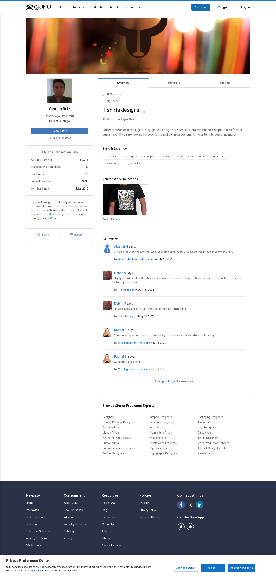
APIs (104, 531)
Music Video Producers (164, 443)
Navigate (33, 495)
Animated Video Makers (117, 437)
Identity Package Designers (119, 422)
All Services (112, 94)
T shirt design (126, 289)
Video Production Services (213, 443)
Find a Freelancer (36, 517)
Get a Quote (59, 130)
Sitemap (107, 538)
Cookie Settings (111, 545)
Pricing (68, 538)
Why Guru (69, 517)
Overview (123, 82)
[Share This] (144, 111)
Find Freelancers (72, 7)
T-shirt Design (111, 219)
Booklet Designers (113, 453)
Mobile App (108, 524)
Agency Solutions (36, 538)
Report (76, 234)
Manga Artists (111, 432)
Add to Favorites (59, 138)
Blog (104, 510)
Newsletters (205, 453)
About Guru (71, 502)
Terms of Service (150, 517)
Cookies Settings (186, 567)
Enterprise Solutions (38, 531)
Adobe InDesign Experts (212, 448)
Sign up (159, 381)
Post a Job (201, 7)
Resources (110, 495)
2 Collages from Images (132, 342)
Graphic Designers (161, 417)
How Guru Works (74, 510)
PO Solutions (34, 545)
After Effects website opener (136, 259)
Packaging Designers (210, 417)
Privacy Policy (148, 510)
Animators (156, 427)
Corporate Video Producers (119, 448)
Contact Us (108, 517)
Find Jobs (97, 7)
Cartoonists (205, 432)
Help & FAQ (108, 502)
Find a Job (32, 524)
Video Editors (158, 437)
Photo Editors (111, 443)
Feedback (224, 82)
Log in (172, 381)
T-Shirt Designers (208, 437)
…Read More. (49, 218)
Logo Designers (207, 427)
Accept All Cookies (241, 567)
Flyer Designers (159, 448)
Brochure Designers (162, 422)
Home (29, 502)
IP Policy (145, 502)
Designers (109, 417)
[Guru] (38, 7)
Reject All (213, 567)
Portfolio (174, 82)
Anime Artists (111, 427)
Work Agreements (75, 524)
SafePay (69, 531)
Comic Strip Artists (161, 432)
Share (43, 235)
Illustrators (204, 422)
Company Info (75, 495)
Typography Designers (163, 453)
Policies (146, 495)
